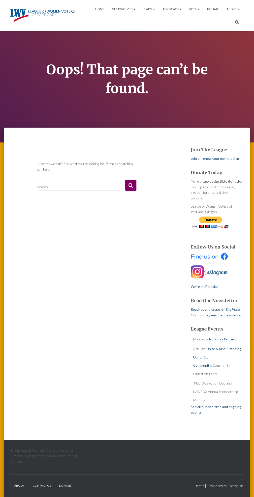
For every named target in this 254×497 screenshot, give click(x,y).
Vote (194, 9)
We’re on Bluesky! (205, 286)
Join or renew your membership (215, 158)
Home (99, 9)
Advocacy (172, 9)
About (233, 9)
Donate (213, 9)
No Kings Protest (222, 339)
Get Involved (123, 9)
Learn (149, 9)
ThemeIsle (236, 486)
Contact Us (42, 485)
